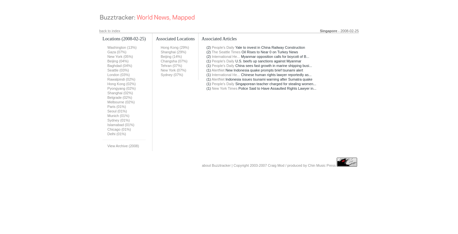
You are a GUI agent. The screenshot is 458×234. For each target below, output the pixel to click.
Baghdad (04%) (119, 66)
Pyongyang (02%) (121, 88)
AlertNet (217, 70)
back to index (109, 31)
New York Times (224, 88)
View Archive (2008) (123, 146)
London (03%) (118, 75)
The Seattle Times (226, 52)
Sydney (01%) (118, 120)
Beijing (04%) (117, 61)
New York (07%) (173, 70)
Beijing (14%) (171, 56)
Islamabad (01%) (120, 125)
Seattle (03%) (118, 70)
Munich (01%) (118, 116)
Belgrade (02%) (119, 97)
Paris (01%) (116, 107)
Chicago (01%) (119, 129)
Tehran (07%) (171, 66)
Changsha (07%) (174, 61)
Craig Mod (276, 165)
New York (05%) (120, 56)
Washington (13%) (122, 47)
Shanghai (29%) (173, 52)
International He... (226, 56)
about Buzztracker (216, 165)
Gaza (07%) (117, 52)
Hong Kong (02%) (121, 84)
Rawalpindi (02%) (121, 79)
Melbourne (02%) (121, 102)
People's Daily (223, 47)
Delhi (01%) (116, 134)
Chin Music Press (322, 165)
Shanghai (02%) (120, 93)
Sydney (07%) (172, 75)
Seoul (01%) (117, 111)
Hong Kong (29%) (175, 47)
